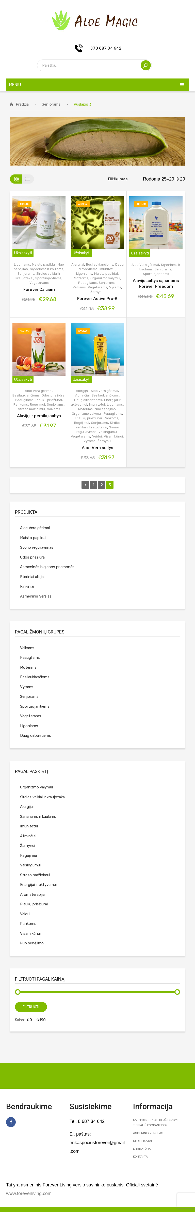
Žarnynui (97, 292)
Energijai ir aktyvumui (38, 884)
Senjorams (51, 104)
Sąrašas (28, 179)
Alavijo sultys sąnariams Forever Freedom (156, 283)
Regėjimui (37, 404)
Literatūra (142, 1148)
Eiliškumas (118, 179)
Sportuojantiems (48, 278)
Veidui (97, 436)
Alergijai (77, 264)
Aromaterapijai (32, 894)
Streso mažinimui (31, 409)
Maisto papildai (44, 264)
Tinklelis (16, 179)
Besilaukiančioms (99, 264)
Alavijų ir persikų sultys (39, 415)
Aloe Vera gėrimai (145, 265)
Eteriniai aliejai (32, 576)
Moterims (81, 278)
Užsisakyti (23, 253)
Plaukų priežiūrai (49, 400)
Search (146, 65)
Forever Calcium (39, 289)
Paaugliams (87, 283)
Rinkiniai (27, 586)
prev (85, 485)
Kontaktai (141, 1156)
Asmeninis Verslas (36, 596)
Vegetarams (39, 283)
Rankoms (20, 404)
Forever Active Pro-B (97, 298)
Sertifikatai (142, 1141)
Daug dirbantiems (88, 400)
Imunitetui (107, 269)
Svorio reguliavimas (36, 547)
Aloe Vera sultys (97, 447)
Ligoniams (22, 264)
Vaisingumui (108, 432)
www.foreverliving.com (29, 1193)
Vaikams (79, 287)
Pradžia (22, 104)
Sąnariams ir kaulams (46, 269)
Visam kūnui (113, 436)
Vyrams (115, 287)
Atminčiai (82, 395)
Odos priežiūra (53, 395)
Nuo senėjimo (105, 409)
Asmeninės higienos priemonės (47, 567)
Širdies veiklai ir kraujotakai (43, 797)
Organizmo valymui (105, 278)
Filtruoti (31, 1007)
